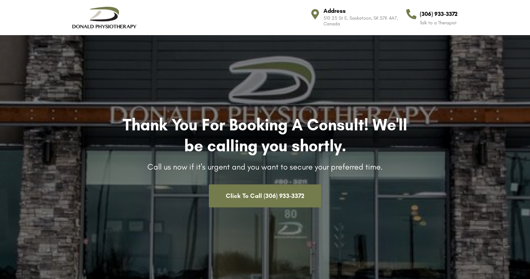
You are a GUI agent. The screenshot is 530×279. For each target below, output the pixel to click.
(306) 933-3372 (439, 13)
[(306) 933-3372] (411, 14)
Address (334, 10)
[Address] (315, 14)
